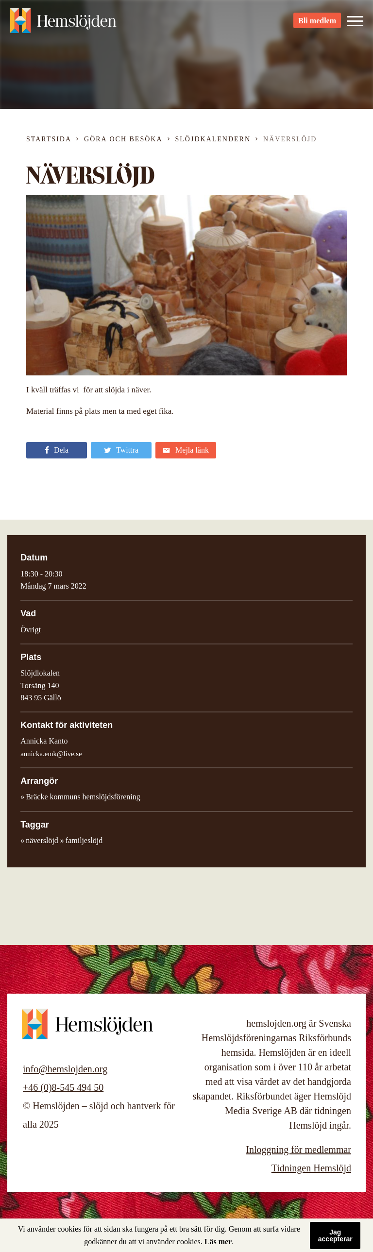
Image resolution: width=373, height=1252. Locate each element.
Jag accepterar (335, 1235)
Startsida (48, 139)
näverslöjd (42, 840)
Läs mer (218, 1241)
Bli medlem (317, 24)
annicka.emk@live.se (51, 754)
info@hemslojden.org (65, 1069)
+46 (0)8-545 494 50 (63, 1087)
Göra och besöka (123, 139)
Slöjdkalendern (213, 139)
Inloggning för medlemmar (298, 1149)
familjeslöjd (84, 840)
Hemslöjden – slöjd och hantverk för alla (63, 24)
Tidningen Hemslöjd (311, 1168)
